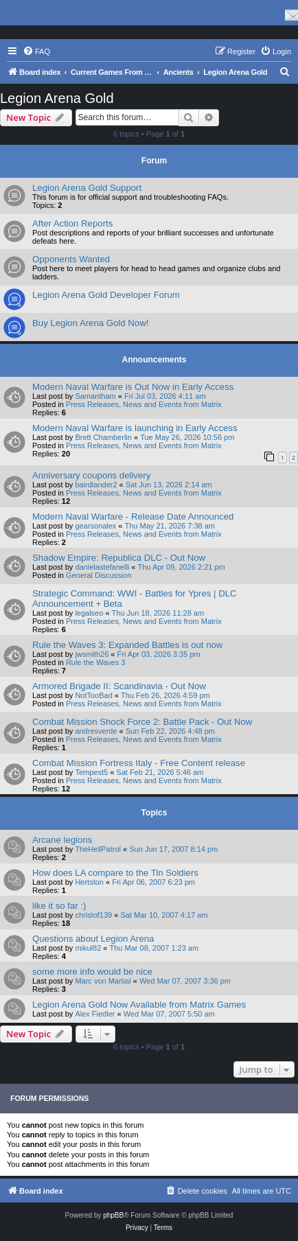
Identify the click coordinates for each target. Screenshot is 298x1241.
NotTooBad (93, 695)
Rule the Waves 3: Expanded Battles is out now (127, 645)
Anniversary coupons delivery (91, 475)
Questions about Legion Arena (93, 938)
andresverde (96, 731)
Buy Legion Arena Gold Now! (90, 323)
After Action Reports (72, 223)
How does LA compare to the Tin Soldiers (115, 873)
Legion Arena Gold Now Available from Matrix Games (139, 1004)
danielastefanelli (102, 567)
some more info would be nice (92, 971)
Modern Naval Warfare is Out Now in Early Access (132, 387)
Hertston (89, 882)
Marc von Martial (102, 981)
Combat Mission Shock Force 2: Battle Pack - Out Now (142, 722)
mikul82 (88, 948)
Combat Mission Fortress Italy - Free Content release (138, 763)
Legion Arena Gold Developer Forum (106, 295)
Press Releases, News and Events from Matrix (144, 404)
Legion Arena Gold (57, 98)
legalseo (89, 613)
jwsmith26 (91, 654)
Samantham (95, 396)
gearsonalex (95, 526)
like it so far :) (59, 906)
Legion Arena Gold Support (86, 188)
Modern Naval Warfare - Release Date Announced (132, 516)
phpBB (113, 1215)
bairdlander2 (96, 484)
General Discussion (98, 575)
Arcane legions (62, 840)
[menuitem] (36, 51)
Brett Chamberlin (103, 437)
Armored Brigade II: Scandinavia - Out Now (119, 686)
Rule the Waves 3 (95, 662)
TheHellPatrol (98, 849)
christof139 (93, 915)
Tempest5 (91, 772)
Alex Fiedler (95, 1014)
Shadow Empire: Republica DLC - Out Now (118, 558)
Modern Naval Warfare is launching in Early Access (135, 428)
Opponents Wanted (71, 259)
